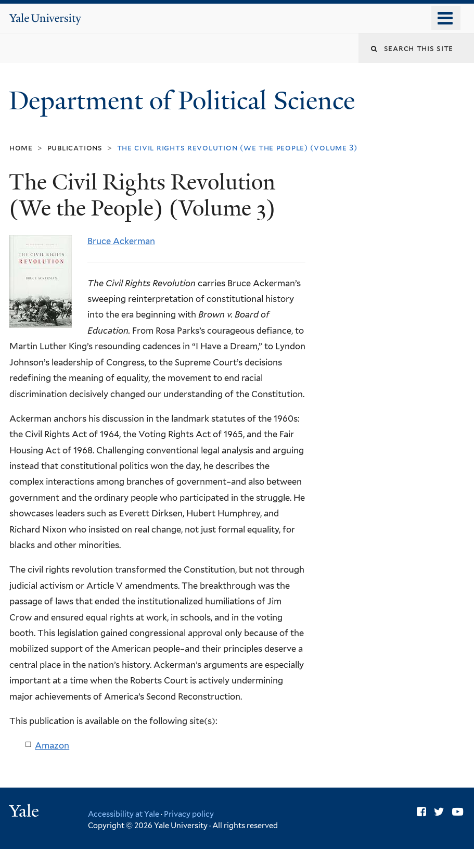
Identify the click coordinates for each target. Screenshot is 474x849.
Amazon (52, 745)
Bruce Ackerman (121, 241)
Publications (75, 148)
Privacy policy (189, 813)
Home (21, 148)
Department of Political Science (185, 101)
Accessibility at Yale (123, 813)
